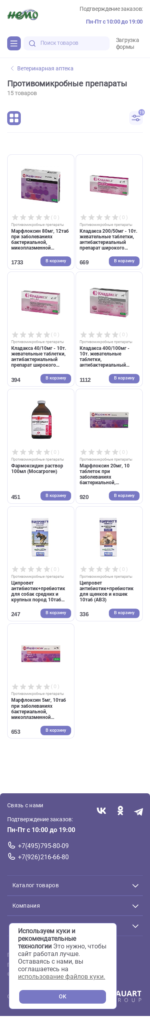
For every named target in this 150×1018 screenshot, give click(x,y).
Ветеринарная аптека (42, 68)
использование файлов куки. (61, 976)
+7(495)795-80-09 (43, 846)
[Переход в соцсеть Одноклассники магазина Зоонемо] (120, 811)
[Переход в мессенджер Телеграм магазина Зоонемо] (139, 811)
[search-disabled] (32, 43)
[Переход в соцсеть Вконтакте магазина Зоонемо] (101, 811)
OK (62, 996)
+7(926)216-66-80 (43, 857)
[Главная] (22, 15)
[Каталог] (14, 43)
